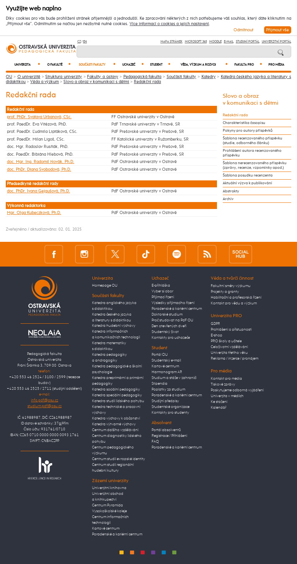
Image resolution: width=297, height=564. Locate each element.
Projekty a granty (225, 292)
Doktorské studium (167, 314)
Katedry (208, 77)
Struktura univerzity (63, 77)
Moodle (215, 41)
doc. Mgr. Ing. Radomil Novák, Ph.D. (40, 162)
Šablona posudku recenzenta (248, 175)
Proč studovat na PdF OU (172, 320)
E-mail (229, 41)
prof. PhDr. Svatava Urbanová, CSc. (39, 117)
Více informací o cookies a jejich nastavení (169, 24)
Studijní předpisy (165, 401)
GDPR (215, 324)
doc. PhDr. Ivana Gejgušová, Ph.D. (38, 191)
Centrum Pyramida (107, 505)
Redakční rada (147, 82)
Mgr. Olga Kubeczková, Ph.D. (34, 213)
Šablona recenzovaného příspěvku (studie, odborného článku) (252, 140)
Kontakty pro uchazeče (171, 338)
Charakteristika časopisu (244, 123)
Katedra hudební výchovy (113, 326)
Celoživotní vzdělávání (229, 347)
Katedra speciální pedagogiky (117, 395)
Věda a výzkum (44, 82)
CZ (79, 41)
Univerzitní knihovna (109, 488)
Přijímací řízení (163, 297)
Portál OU (160, 355)
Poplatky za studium (168, 389)
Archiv (228, 199)
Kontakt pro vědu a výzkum (234, 303)
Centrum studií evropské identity (118, 459)
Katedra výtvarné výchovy (114, 424)
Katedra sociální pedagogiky (116, 389)
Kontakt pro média (226, 379)
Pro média (276, 64)
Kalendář (218, 407)
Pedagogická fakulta (142, 77)
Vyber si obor (162, 291)
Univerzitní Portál (276, 41)
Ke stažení (219, 402)
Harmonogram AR (167, 372)
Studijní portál (247, 41)
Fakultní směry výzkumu (231, 286)
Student (160, 64)
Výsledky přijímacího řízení (173, 303)
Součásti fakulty (97, 64)
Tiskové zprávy (223, 384)
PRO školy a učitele (226, 341)
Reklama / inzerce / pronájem (234, 358)
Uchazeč (132, 64)
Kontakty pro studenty (170, 413)
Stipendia (159, 384)
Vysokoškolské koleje (109, 511)
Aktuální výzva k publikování (247, 183)
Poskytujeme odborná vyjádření (237, 390)
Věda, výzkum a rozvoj (204, 64)
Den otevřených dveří (169, 326)
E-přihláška (161, 285)
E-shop (216, 335)
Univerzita (27, 64)
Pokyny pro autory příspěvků (248, 131)
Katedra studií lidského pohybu (118, 401)
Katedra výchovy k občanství (116, 418)
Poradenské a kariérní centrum (117, 534)
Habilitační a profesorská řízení (236, 297)
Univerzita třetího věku (229, 353)
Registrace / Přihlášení (169, 436)
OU (9, 77)
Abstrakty (231, 191)
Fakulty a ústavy (102, 77)
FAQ (155, 441)
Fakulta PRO (248, 64)
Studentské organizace (170, 407)
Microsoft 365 (196, 41)
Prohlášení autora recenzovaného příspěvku (252, 153)
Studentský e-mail (166, 360)
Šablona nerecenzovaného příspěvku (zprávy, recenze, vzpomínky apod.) (255, 165)
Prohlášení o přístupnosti (231, 329)
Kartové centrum (105, 528)
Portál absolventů (166, 430)
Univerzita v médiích (227, 396)
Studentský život (165, 332)
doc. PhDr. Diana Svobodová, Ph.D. (39, 169)
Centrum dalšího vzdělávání (115, 430)
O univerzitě (29, 77)
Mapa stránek (171, 41)
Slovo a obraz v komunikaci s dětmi (96, 82)
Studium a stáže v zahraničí (174, 378)
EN (85, 41)
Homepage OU (105, 285)
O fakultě (58, 64)
